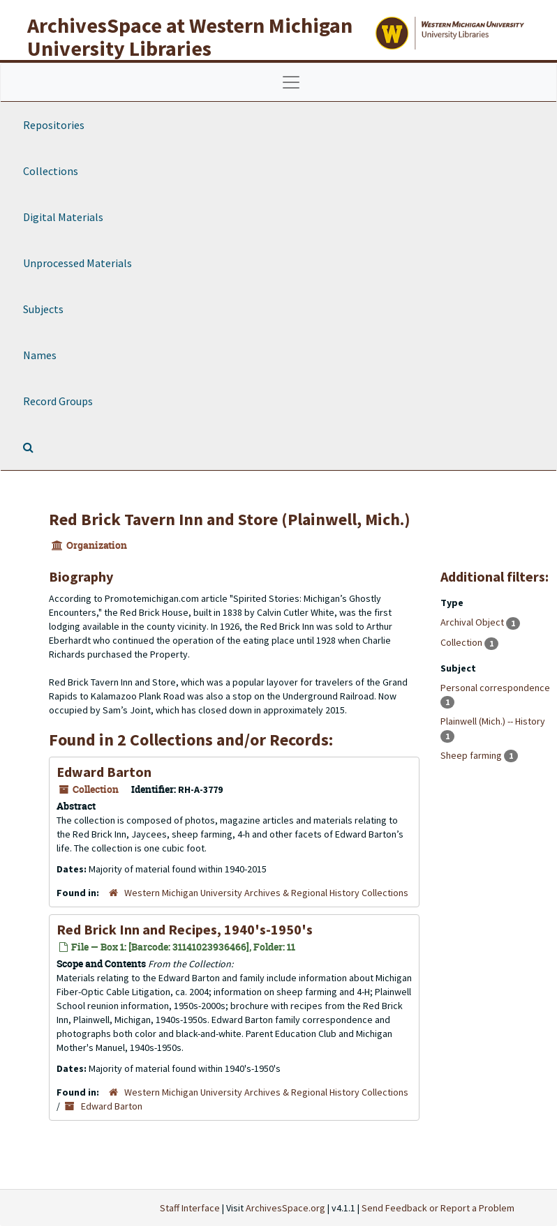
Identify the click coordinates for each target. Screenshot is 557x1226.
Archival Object (473, 622)
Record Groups (58, 401)
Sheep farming (472, 755)
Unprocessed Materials (77, 263)
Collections (50, 171)
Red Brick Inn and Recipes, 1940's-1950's (185, 929)
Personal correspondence (495, 687)
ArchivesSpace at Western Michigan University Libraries (189, 36)
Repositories (53, 125)
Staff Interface (190, 1208)
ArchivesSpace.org (285, 1208)
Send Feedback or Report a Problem (438, 1208)
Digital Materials (63, 217)
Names (40, 355)
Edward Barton (104, 771)
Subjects (43, 309)
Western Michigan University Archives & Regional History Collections (266, 892)
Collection (462, 642)
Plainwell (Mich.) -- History (492, 721)
